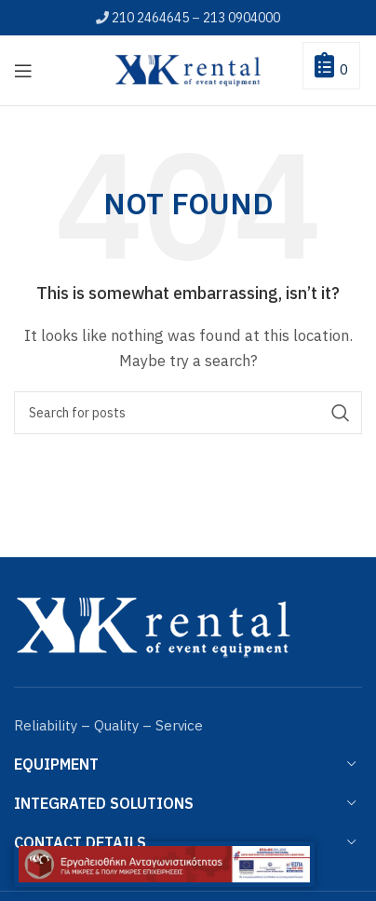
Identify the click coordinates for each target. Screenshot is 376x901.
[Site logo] (188, 68)
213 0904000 (241, 17)
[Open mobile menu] (23, 70)
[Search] (188, 412)
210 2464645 (150, 17)
